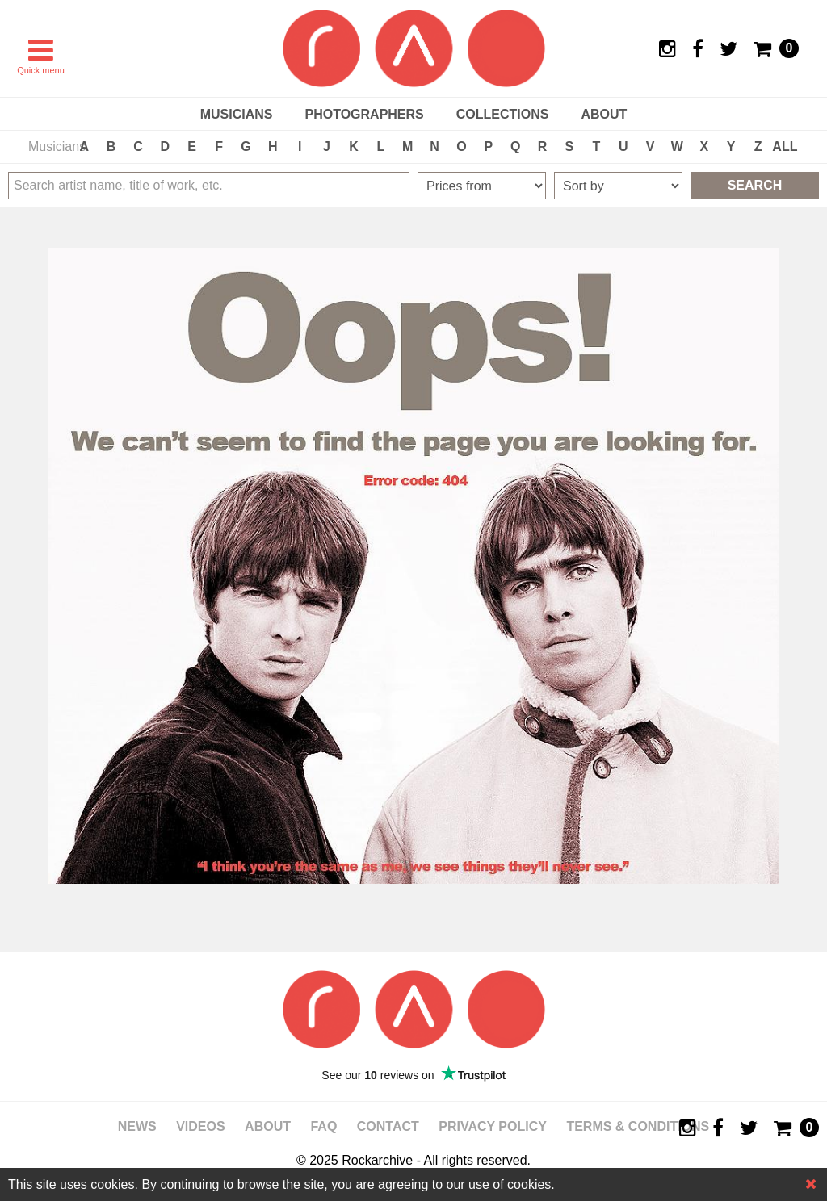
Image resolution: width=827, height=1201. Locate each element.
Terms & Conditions (637, 1126)
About (604, 114)
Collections (502, 114)
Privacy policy (493, 1126)
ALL (784, 146)
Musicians (236, 114)
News (137, 1126)
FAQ (323, 1126)
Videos (200, 1126)
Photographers (363, 114)
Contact (388, 1126)
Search (755, 185)
